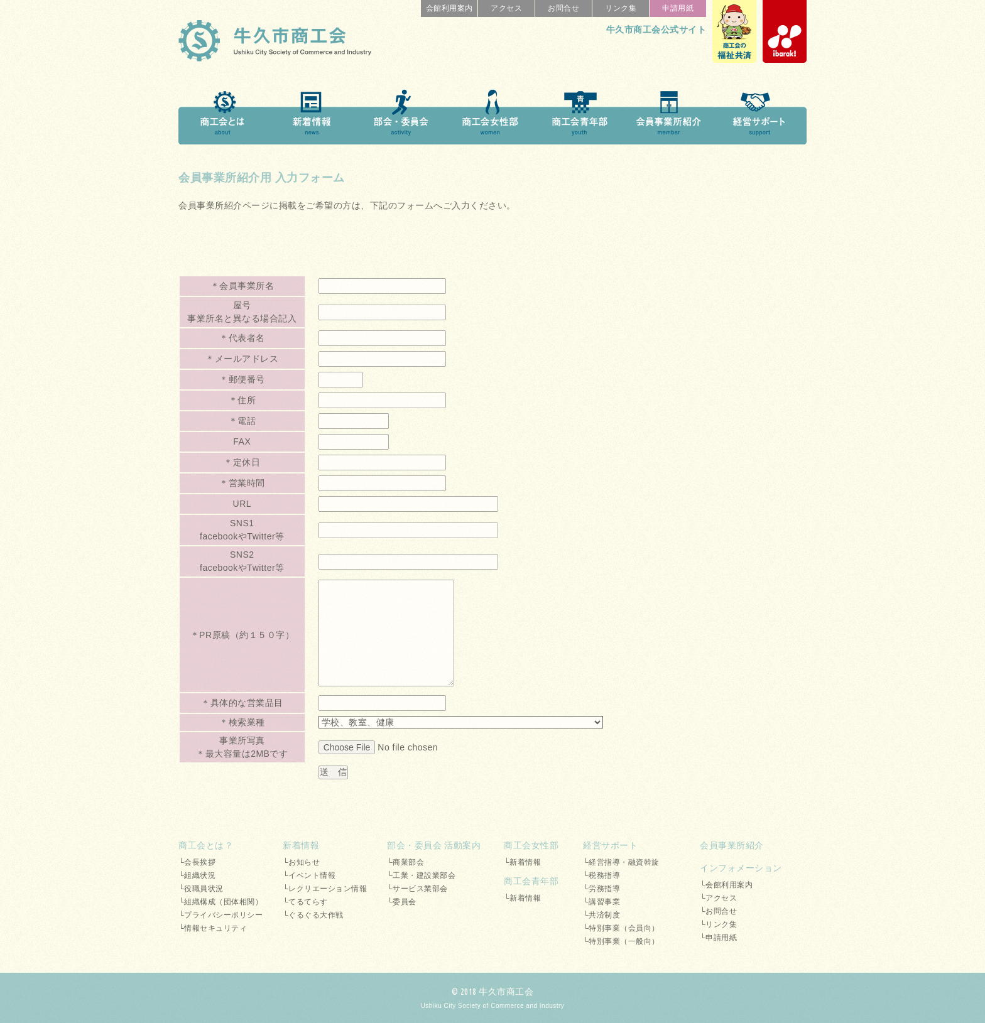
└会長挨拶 (196, 862)
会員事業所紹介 (732, 845)
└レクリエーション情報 (325, 888)
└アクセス (718, 898)
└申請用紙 (718, 937)
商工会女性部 (531, 845)
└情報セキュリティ (212, 928)
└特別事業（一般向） (621, 941)
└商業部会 (405, 862)
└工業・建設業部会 (421, 875)
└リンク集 (718, 924)
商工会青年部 (531, 881)
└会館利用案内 (726, 884)
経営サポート (610, 845)
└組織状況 (196, 875)
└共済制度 (601, 915)
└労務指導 (601, 888)
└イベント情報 (309, 875)
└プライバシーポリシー (220, 915)
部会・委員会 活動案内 (434, 845)
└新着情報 (522, 862)
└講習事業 (601, 901)
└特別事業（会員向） (621, 928)
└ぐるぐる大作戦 (313, 915)
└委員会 (401, 901)
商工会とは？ (205, 845)
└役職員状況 (201, 888)
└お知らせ (301, 862)
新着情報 (301, 845)
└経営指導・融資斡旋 (621, 862)
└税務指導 (601, 875)
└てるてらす (305, 901)
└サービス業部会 (417, 888)
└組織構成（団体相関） (220, 901)
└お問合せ (718, 911)
